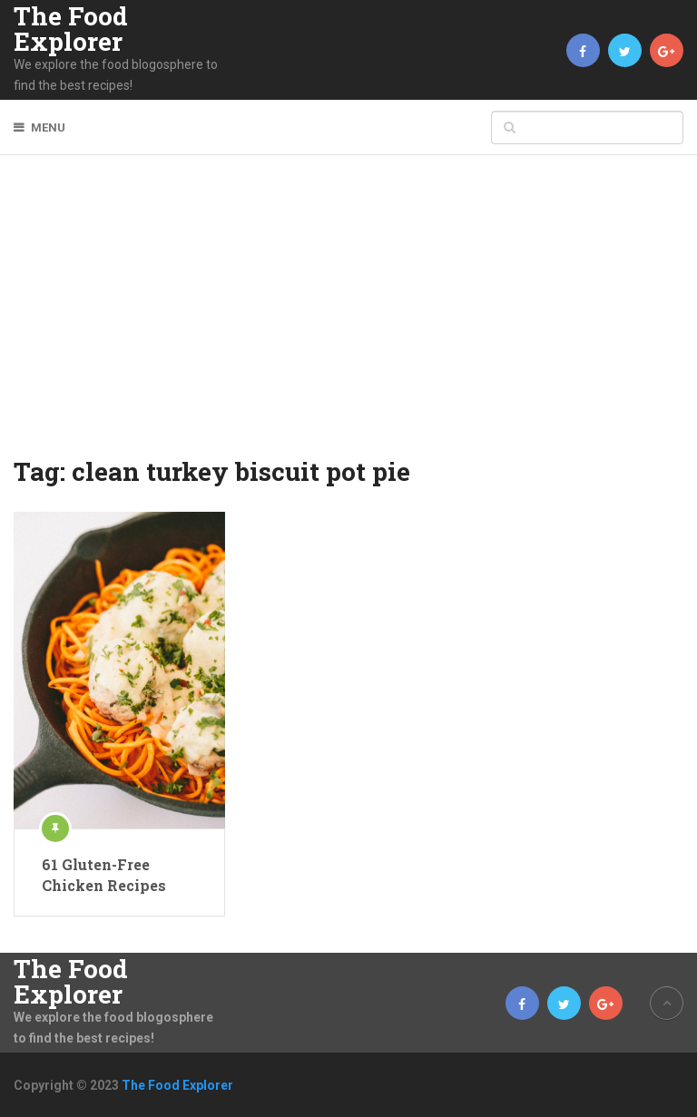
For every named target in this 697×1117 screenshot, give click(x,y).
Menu (48, 127)
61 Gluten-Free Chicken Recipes (104, 874)
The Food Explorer (71, 29)
